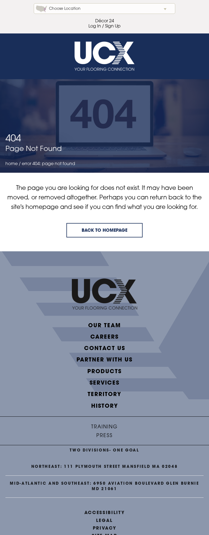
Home (11, 164)
